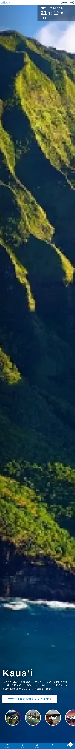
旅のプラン (37, 747)
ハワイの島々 (7, 747)
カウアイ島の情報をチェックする (30, 699)
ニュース (52, 747)
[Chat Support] (70, 744)
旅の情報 (22, 747)
